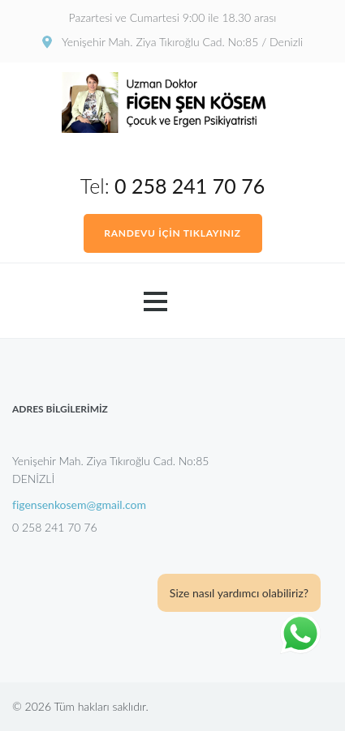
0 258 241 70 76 (189, 185)
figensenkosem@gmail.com (79, 504)
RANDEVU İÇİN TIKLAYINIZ (172, 233)
